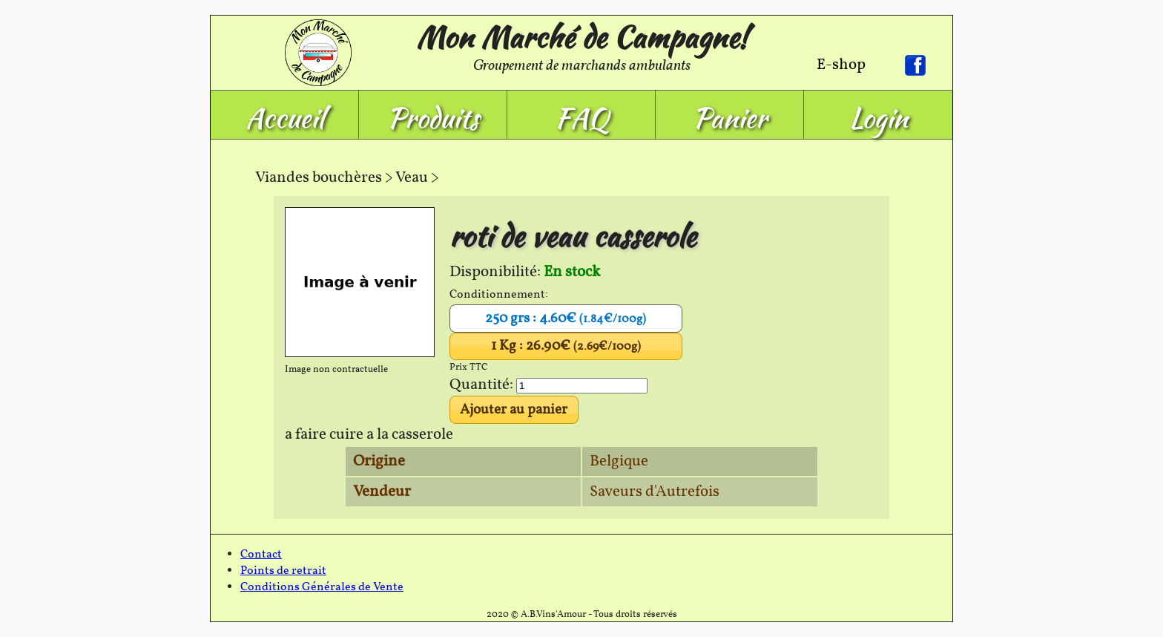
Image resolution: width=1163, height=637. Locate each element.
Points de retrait (283, 571)
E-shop (841, 65)
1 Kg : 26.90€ (566, 346)
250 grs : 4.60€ (565, 318)
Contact (261, 554)
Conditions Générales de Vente (321, 587)
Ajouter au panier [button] (513, 409)
